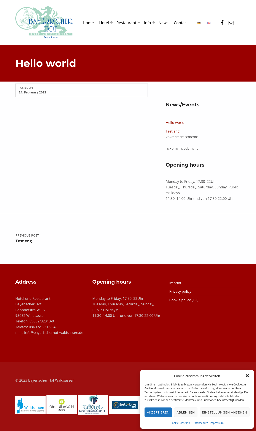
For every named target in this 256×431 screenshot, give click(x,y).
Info (147, 22)
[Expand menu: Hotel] (111, 22)
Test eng (173, 131)
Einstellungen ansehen (224, 412)
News (164, 22)
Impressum (217, 423)
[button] (247, 376)
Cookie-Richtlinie (180, 423)
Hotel (104, 22)
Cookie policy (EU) (183, 300)
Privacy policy (180, 291)
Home (88, 22)
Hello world (175, 122)
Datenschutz (200, 423)
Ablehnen (185, 412)
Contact (181, 22)
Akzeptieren (158, 412)
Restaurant (126, 22)
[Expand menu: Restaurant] (139, 22)
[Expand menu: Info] (154, 22)
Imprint (175, 283)
